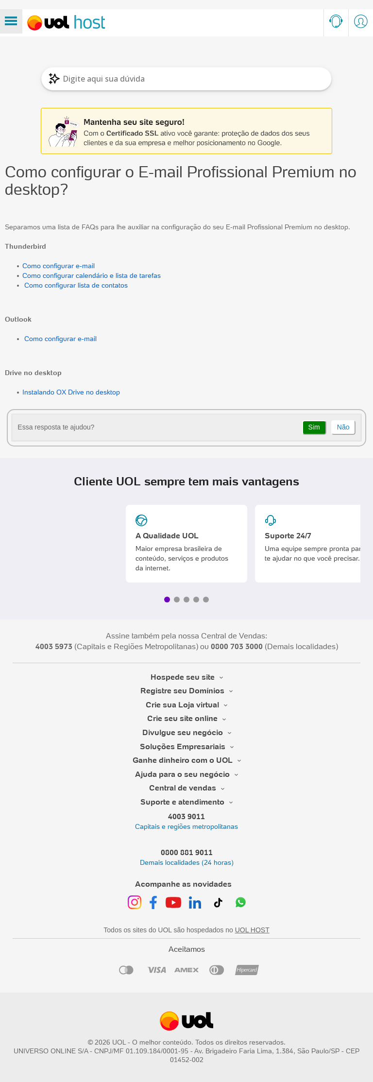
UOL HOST (252, 930)
